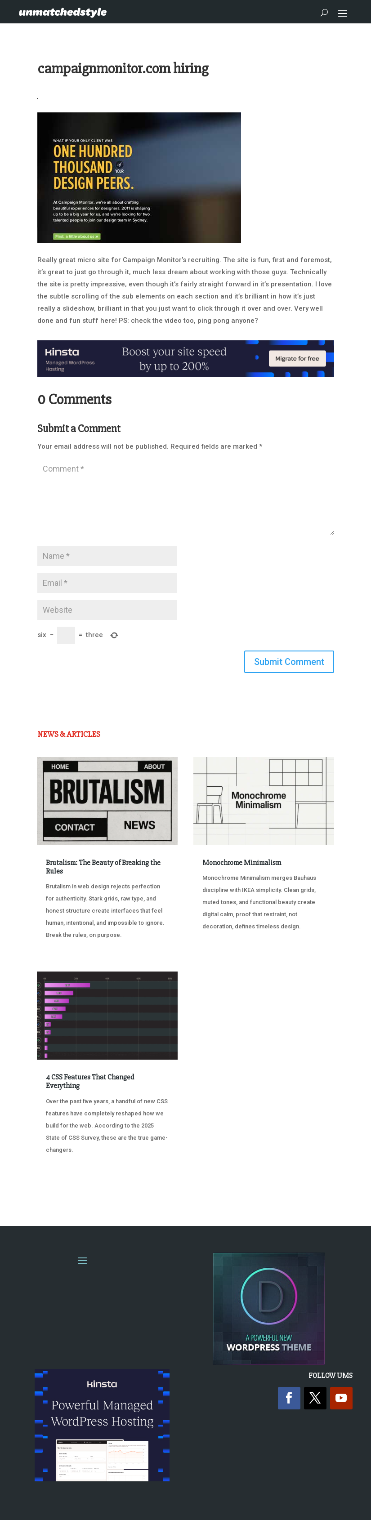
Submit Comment (289, 661)
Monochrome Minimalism (241, 862)
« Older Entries (66, 1183)
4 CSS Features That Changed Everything (90, 1081)
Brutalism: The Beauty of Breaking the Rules (103, 867)
